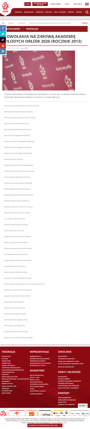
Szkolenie (48, 12)
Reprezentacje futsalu (38, 365)
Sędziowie (5, 374)
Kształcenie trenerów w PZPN (68, 361)
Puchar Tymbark (64, 379)
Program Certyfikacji (65, 383)
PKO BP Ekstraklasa (37, 375)
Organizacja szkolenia (66, 359)
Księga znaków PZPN (9, 386)
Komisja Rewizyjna (8, 365)
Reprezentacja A (35, 356)
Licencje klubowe (36, 394)
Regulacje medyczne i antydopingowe (15, 379)
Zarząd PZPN (6, 361)
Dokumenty (6, 381)
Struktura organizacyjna (11, 368)
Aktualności (21, 23)
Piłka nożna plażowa (38, 391)
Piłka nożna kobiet (37, 386)
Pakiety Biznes (56, 4)
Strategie (71, 12)
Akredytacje (62, 402)
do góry (82, 406)
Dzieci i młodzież (60, 12)
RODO (28, 4)
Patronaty (5, 388)
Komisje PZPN (6, 363)
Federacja (18, 12)
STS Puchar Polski (36, 382)
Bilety (67, 4)
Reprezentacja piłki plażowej (40, 363)
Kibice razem (6, 393)
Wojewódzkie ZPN (8, 372)
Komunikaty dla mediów (67, 400)
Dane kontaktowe (64, 397)
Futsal (32, 389)
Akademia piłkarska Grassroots (69, 381)
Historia (5, 359)
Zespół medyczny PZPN (10, 377)
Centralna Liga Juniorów (39, 384)
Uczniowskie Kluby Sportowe (68, 385)
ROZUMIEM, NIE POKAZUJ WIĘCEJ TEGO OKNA (45, 425)
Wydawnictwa (7, 391)
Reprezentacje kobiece (37, 361)
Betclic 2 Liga (34, 380)
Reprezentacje (29, 12)
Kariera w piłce (7, 383)
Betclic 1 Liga (34, 377)
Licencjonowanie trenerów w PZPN (71, 364)
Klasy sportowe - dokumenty (68, 388)
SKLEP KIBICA (78, 4)
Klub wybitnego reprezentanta (13, 370)
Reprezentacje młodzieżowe (40, 359)
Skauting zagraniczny (66, 367)
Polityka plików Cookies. (59, 422)
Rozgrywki (39, 12)
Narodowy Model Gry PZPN (40, 3)
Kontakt (79, 12)
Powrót (84, 23)
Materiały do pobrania (66, 404)
